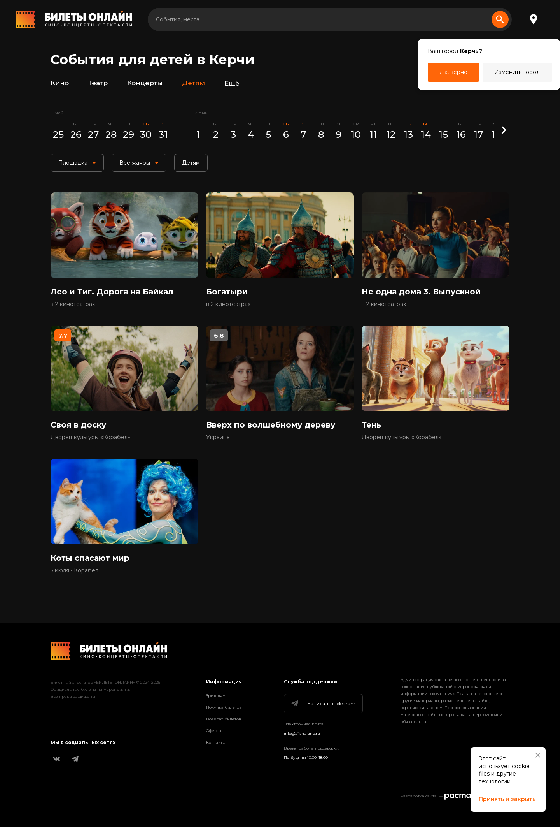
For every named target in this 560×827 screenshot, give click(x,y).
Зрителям (216, 695)
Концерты (145, 83)
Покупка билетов (224, 707)
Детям (193, 83)
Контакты (216, 742)
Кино (60, 83)
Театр (98, 83)
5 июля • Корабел (74, 570)
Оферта (213, 730)
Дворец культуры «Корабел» (90, 437)
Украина (218, 437)
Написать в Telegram (322, 703)
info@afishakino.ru (302, 733)
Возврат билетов (224, 718)
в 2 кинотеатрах (73, 304)
